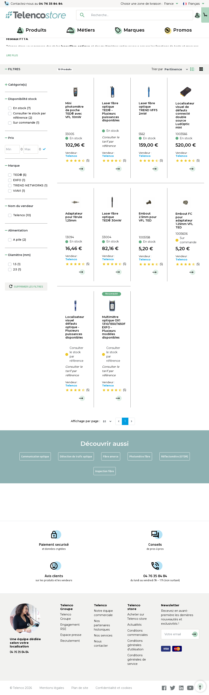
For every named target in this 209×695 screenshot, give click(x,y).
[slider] (75, 198)
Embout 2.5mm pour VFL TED (148, 254)
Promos (178, 30)
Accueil (11, 42)
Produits (31, 30)
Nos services (103, 635)
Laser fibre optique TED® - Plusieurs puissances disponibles (111, 149)
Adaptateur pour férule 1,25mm (73, 254)
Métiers (81, 30)
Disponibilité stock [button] (21, 136)
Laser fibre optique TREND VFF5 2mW (148, 146)
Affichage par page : (85, 459)
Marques (130, 30)
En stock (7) (22, 146)
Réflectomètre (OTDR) (174, 494)
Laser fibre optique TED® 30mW (111, 254)
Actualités (134, 624)
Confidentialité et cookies (114, 688)
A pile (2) (19, 277)
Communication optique (35, 494)
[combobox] (121, 15)
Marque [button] (12, 203)
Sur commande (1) (26, 160)
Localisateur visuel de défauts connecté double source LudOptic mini (185, 153)
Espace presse (70, 635)
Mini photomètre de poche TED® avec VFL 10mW (74, 147)
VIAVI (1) (19, 228)
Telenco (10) (22, 253)
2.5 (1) (17, 307)
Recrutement (70, 641)
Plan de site (79, 688)
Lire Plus (12, 93)
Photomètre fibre (139, 494)
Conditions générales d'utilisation (135, 645)
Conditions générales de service (136, 659)
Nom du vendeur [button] (19, 244)
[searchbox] (127, 15)
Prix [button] (9, 175)
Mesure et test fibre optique (55, 42)
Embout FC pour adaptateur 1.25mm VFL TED (184, 258)
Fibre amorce (110, 494)
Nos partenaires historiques (102, 625)
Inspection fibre (104, 509)
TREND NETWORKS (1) (30, 223)
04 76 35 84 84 (51, 4)
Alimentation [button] (16, 268)
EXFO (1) (19, 218)
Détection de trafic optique (76, 494)
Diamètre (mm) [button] (18, 292)
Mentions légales (51, 688)
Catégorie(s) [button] (16, 122)
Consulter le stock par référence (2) (29, 153)
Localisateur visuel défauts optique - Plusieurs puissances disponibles (74, 365)
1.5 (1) (16, 302)
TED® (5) (19, 212)
